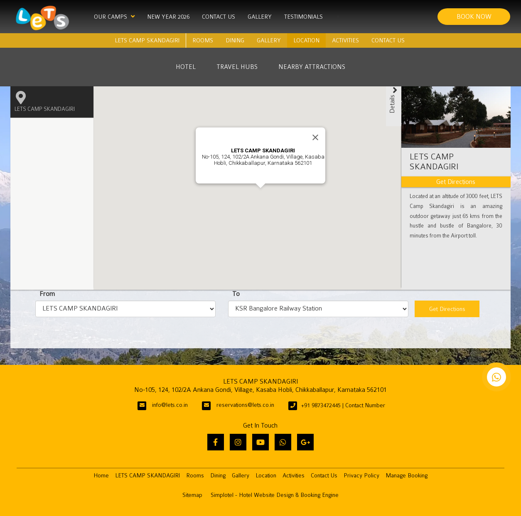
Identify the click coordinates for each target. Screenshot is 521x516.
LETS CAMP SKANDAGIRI (147, 40)
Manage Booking (407, 475)
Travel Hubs (237, 67)
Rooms (202, 40)
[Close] (315, 137)
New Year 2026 (168, 16)
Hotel (186, 67)
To (236, 294)
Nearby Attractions (311, 67)
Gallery (260, 16)
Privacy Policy (361, 475)
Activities (345, 40)
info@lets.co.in (170, 405)
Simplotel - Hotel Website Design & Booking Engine (275, 495)
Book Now (474, 16)
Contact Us (218, 16)
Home (101, 475)
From (47, 294)
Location (306, 40)
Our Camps (114, 16)
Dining (235, 40)
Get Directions (447, 309)
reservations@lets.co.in (245, 405)
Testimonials (303, 16)
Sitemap (192, 495)
